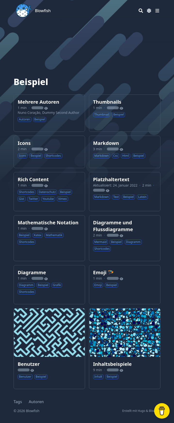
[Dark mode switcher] (149, 10)
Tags (18, 401)
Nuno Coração (29, 112)
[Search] (141, 10)
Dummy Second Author (60, 112)
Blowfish (43, 10)
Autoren (36, 401)
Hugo (141, 411)
